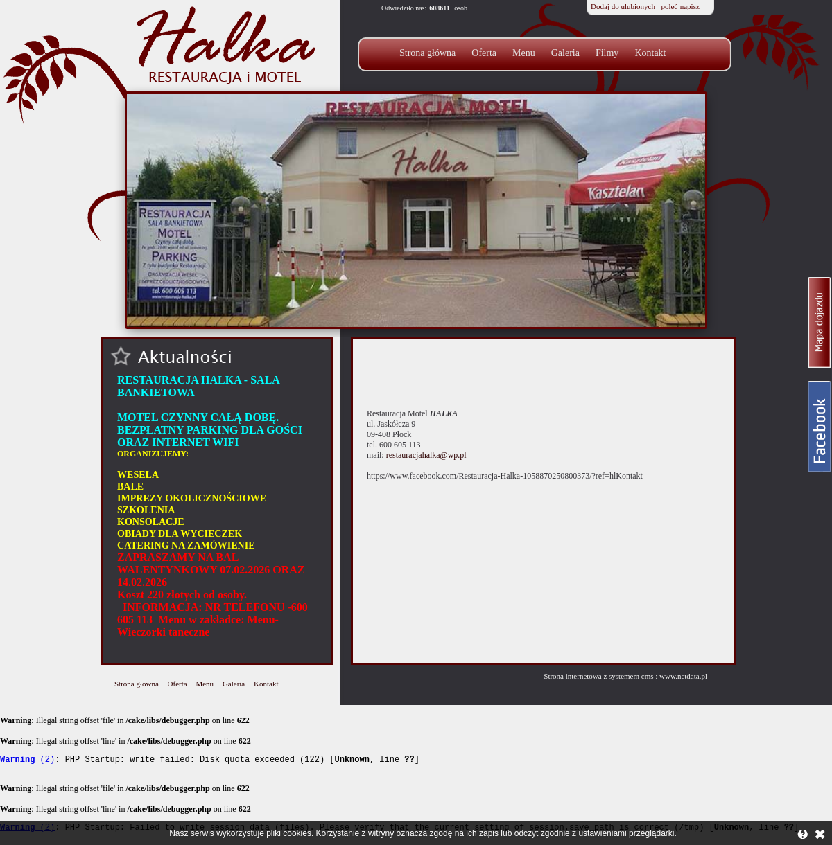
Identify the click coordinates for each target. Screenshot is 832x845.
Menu (523, 53)
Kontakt (650, 53)
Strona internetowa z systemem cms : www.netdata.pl (625, 676)
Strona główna (427, 53)
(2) (27, 761)
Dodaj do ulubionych (623, 6)
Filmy (607, 53)
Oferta (483, 53)
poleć (669, 6)
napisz (690, 6)
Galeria (565, 53)
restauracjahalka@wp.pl (426, 455)
